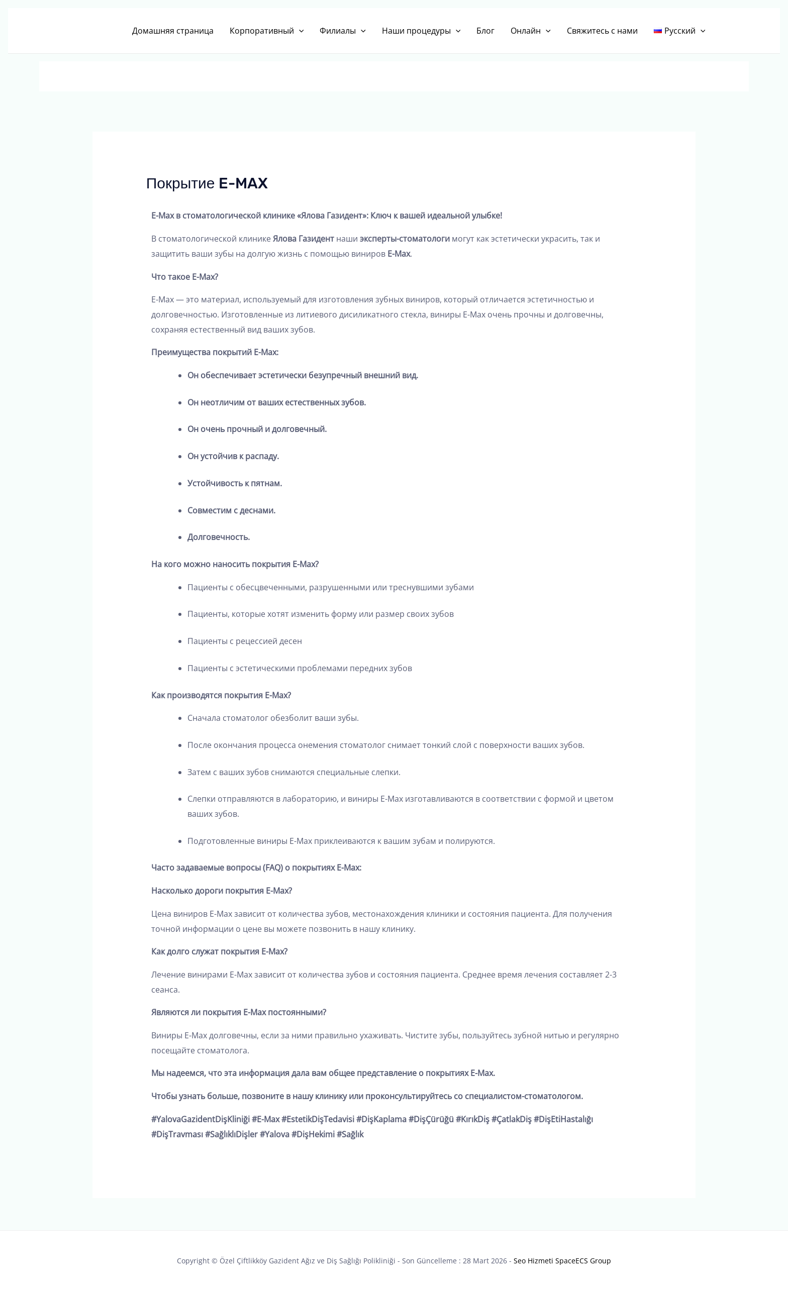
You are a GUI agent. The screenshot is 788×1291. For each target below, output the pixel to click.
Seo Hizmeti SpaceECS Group (562, 1260)
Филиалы (343, 30)
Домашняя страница (173, 30)
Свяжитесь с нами (602, 30)
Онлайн (531, 30)
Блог (485, 30)
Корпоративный (267, 30)
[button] (299, 30)
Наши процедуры (421, 30)
